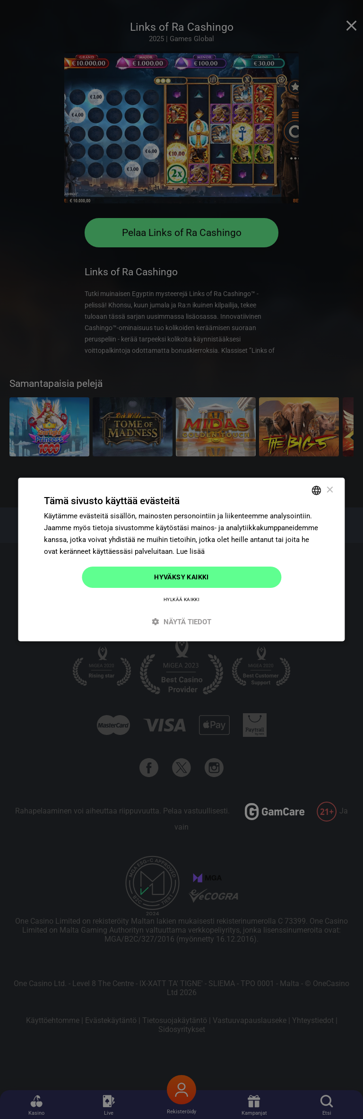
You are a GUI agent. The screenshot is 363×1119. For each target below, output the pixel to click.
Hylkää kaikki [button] (181, 599)
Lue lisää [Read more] (190, 551)
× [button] (329, 489)
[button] (181, 621)
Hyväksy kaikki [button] (181, 577)
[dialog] (181, 559)
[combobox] (316, 490)
